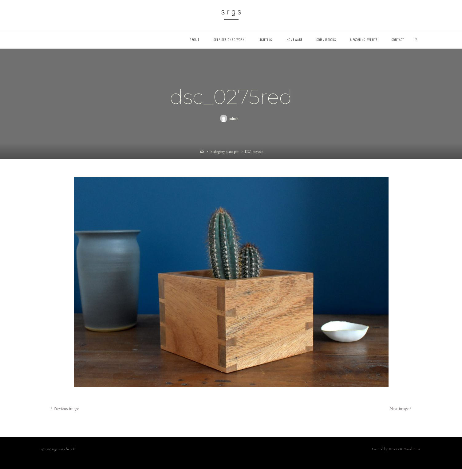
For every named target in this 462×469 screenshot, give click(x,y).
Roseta (393, 449)
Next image (401, 408)
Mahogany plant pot (225, 151)
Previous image (64, 408)
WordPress (412, 449)
